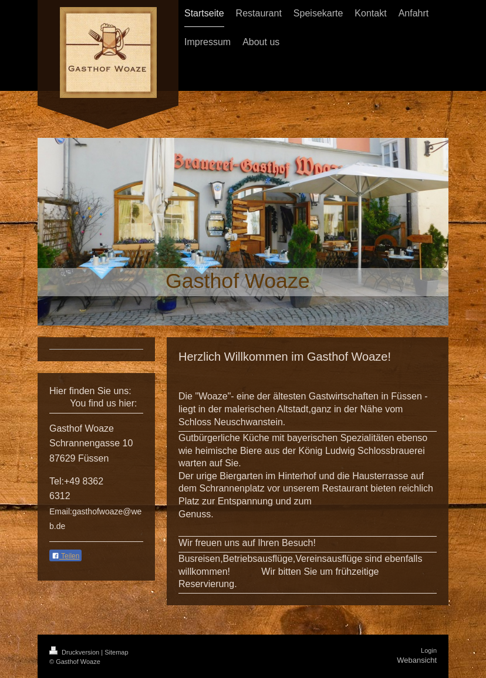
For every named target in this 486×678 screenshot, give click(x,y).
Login (429, 650)
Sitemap (116, 652)
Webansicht (417, 660)
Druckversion (75, 652)
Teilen (65, 556)
